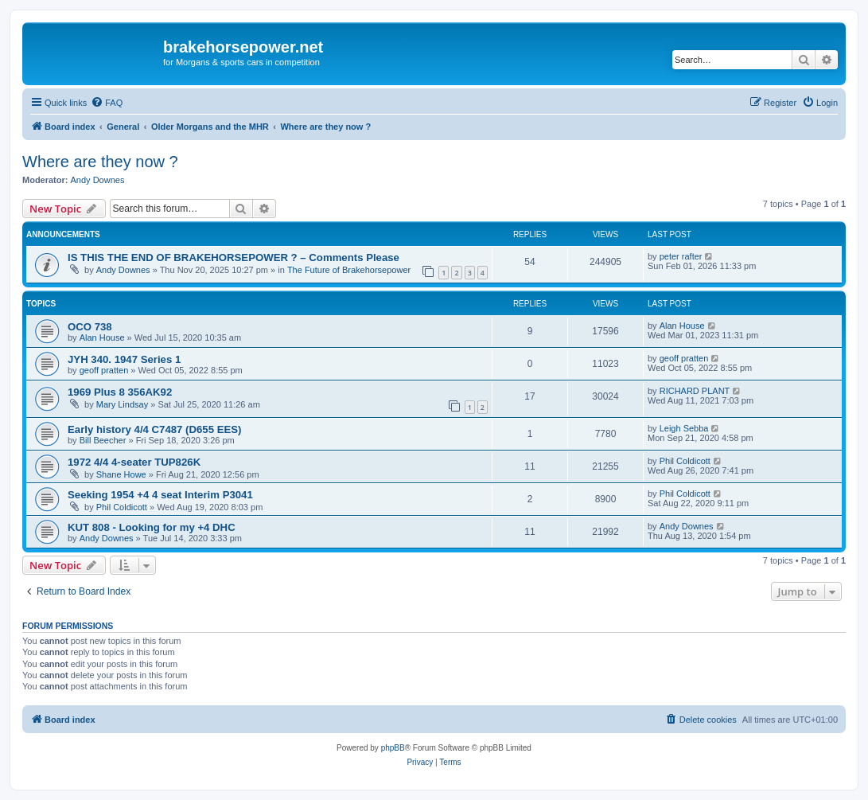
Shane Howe (121, 474)
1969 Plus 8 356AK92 (120, 392)
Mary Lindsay (122, 404)
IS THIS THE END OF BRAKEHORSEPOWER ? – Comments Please (233, 257)
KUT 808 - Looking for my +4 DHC (151, 527)
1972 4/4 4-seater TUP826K (134, 462)
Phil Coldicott (685, 461)
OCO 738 (90, 327)
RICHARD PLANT (695, 391)
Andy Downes (98, 180)
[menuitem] (107, 102)
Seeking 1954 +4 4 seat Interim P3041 (160, 495)
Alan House (102, 337)
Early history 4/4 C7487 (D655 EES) (154, 429)
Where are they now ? (100, 161)
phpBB (393, 747)
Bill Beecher (103, 440)
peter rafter (681, 256)
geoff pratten (104, 370)
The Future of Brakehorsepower (349, 270)
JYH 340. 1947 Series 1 (124, 359)
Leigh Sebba (684, 428)
